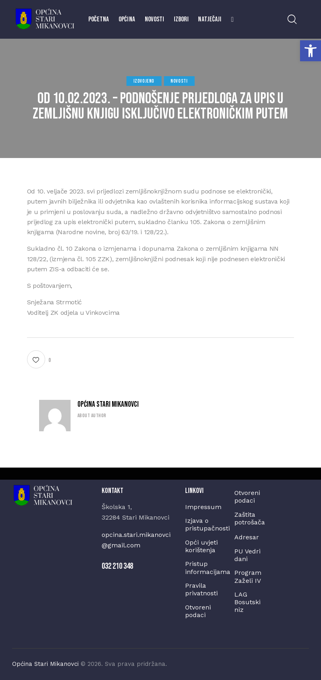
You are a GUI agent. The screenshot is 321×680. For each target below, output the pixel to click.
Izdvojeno (143, 81)
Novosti (179, 81)
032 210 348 (117, 566)
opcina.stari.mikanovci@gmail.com (136, 540)
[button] (310, 50)
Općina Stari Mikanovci (108, 404)
